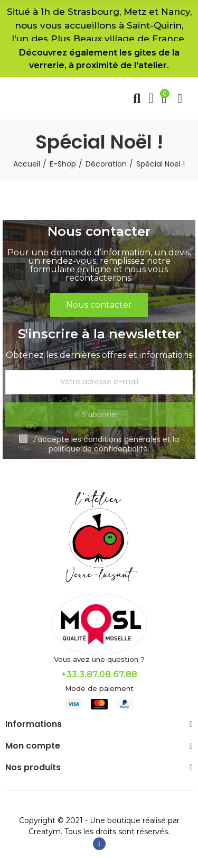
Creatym (45, 831)
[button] (99, 305)
